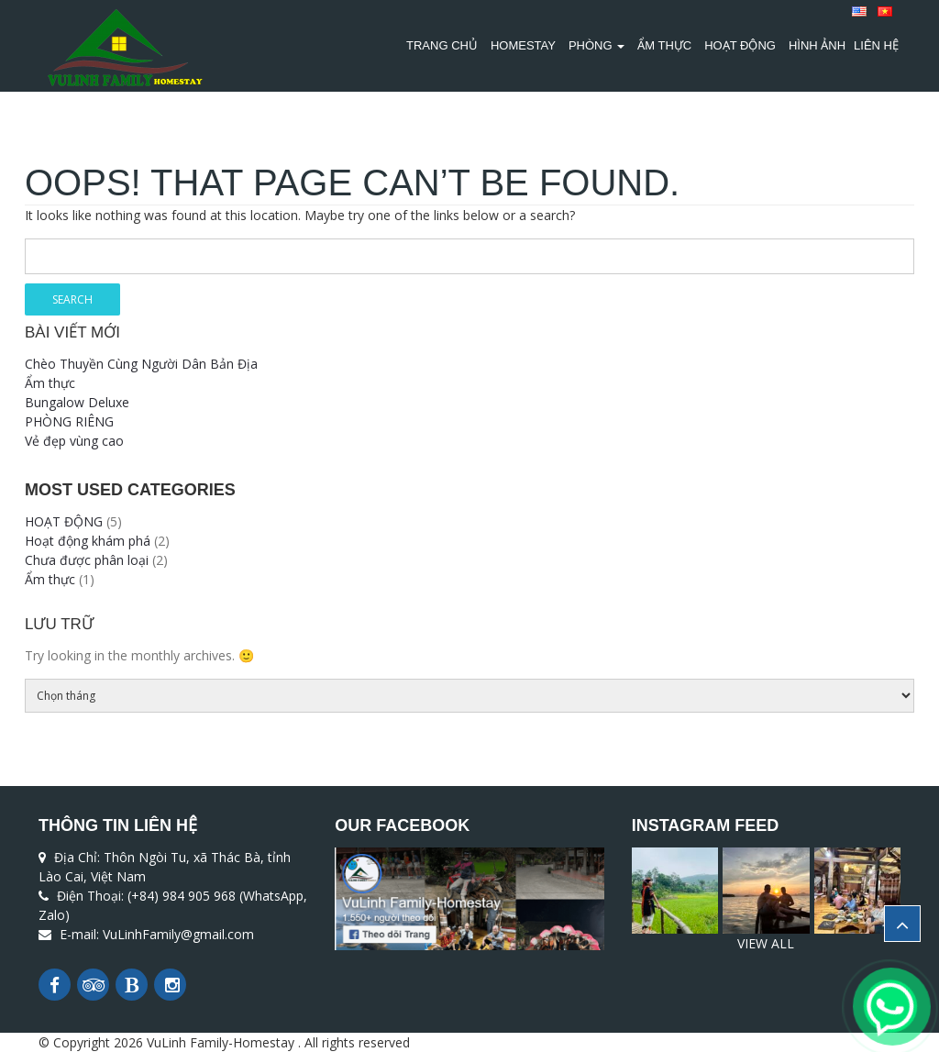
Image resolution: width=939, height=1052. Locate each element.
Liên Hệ (876, 45)
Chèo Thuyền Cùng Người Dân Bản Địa (141, 363)
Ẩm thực (664, 45)
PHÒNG (596, 45)
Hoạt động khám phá (87, 540)
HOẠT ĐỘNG (740, 45)
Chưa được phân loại (87, 560)
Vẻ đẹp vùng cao (74, 440)
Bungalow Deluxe (77, 402)
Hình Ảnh (817, 45)
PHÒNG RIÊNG (69, 421)
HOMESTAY (523, 45)
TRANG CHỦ (442, 45)
